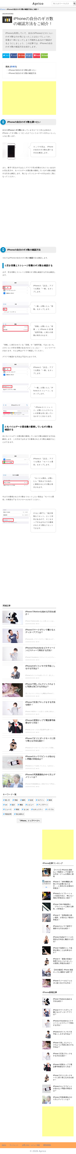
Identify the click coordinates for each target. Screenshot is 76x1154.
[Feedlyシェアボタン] (44, 55)
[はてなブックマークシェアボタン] (29, 55)
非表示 (13, 67)
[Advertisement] (29, 98)
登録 (15, 800)
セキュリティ (37, 809)
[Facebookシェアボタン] (13, 55)
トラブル (49, 809)
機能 (20, 805)
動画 (49, 800)
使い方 (6, 800)
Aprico (38, 3)
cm (5, 805)
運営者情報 (47, 1145)
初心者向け (19, 814)
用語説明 (7, 814)
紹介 (12, 805)
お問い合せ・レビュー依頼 (31, 1145)
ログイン (40, 800)
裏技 (16, 809)
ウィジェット (14, 1145)
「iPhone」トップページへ (29, 821)
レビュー (29, 805)
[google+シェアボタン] (21, 55)
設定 (30, 800)
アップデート (42, 805)
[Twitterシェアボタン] (6, 55)
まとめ (25, 809)
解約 (22, 800)
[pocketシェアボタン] (36, 55)
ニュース (7, 809)
